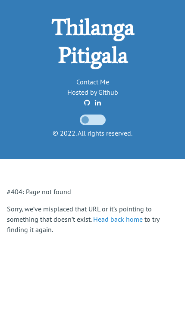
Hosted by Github (92, 92)
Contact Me (92, 82)
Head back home (118, 219)
